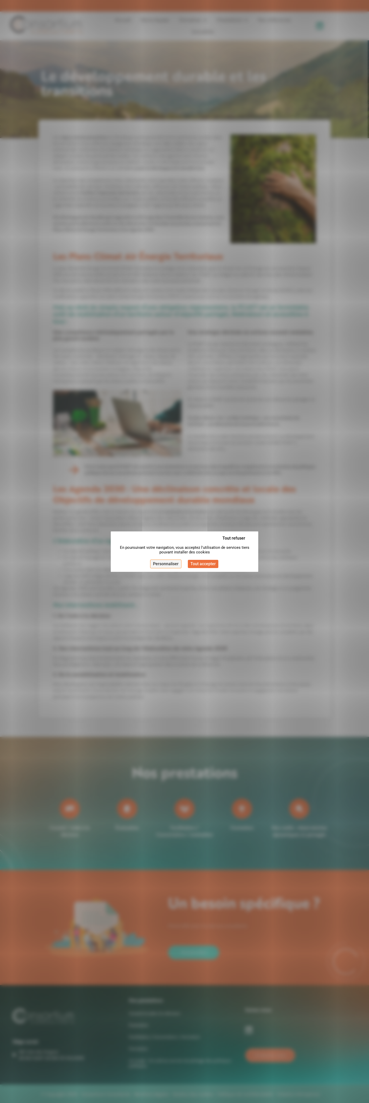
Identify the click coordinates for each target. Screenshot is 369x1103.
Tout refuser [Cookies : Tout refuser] (233, 538)
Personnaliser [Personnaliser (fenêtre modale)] (166, 563)
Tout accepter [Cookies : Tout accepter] (203, 563)
